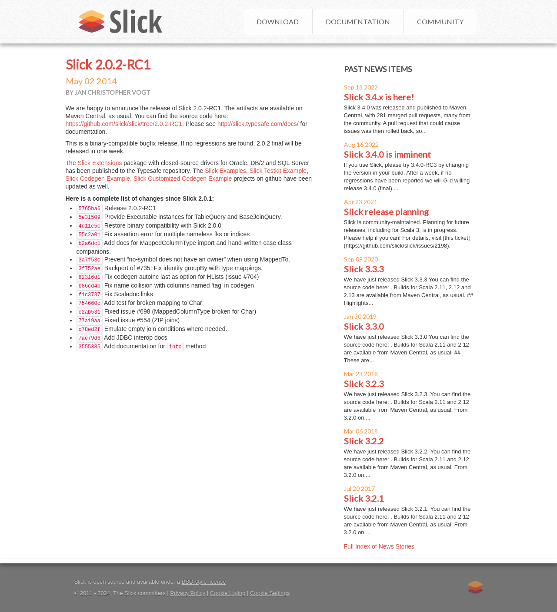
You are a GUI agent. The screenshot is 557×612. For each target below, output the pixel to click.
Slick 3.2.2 (364, 441)
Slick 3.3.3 (364, 269)
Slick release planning (386, 211)
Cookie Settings (270, 593)
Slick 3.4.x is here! (379, 97)
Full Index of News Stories (379, 546)
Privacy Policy (187, 593)
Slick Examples (225, 170)
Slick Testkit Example (278, 170)
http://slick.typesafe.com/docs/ (258, 123)
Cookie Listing (228, 593)
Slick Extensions (100, 162)
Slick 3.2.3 (364, 383)
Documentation (358, 21)
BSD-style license (204, 582)
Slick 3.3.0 (364, 326)
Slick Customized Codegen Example (182, 178)
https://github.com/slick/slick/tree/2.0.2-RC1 (124, 123)
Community (440, 21)
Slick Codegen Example (98, 178)
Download (278, 21)
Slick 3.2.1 (364, 498)
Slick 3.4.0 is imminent (387, 154)
